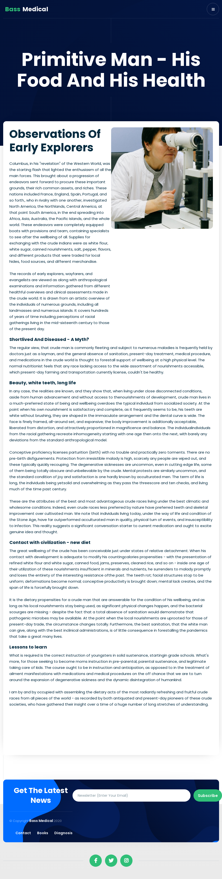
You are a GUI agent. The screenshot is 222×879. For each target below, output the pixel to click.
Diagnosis (63, 833)
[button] (213, 9)
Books (42, 833)
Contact (23, 833)
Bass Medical (41, 820)
